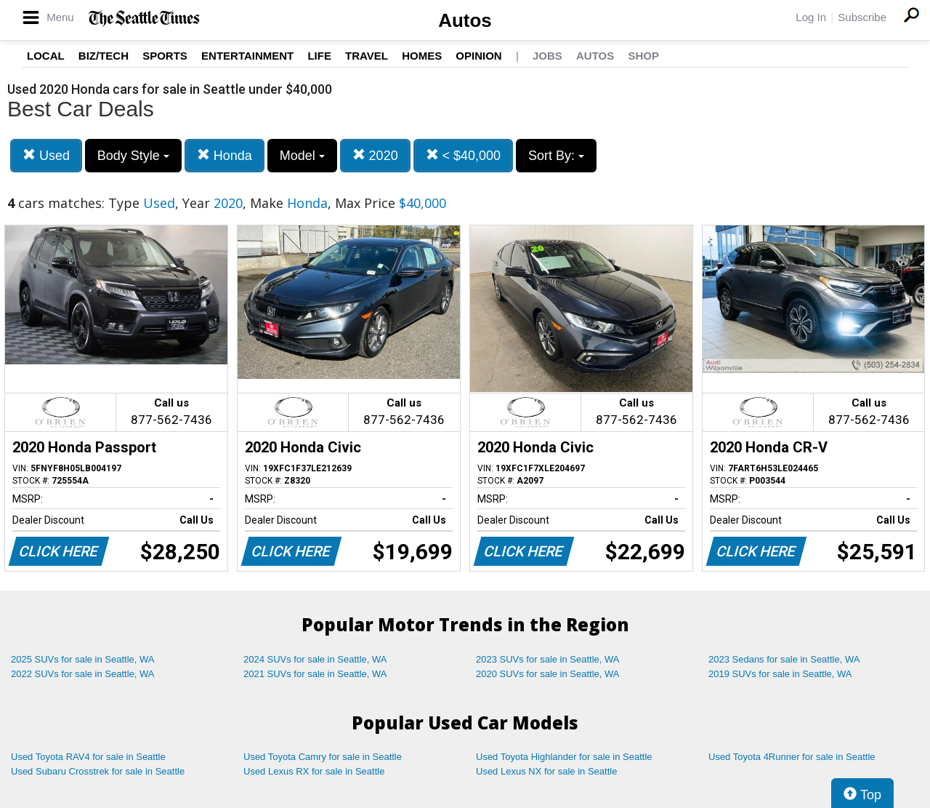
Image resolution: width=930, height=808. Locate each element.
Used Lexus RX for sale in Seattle (313, 771)
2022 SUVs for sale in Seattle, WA (83, 673)
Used (46, 155)
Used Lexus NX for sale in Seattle (546, 771)
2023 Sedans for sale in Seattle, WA (784, 659)
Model (302, 155)
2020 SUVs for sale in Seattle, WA (548, 673)
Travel (366, 55)
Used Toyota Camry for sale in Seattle (322, 756)
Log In (811, 17)
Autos (465, 20)
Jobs (547, 55)
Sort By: (556, 155)
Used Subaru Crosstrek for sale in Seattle (98, 771)
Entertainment (247, 55)
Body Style (133, 155)
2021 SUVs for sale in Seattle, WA (315, 673)
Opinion (478, 55)
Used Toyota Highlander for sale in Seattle (564, 756)
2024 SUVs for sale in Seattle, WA (315, 659)
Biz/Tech (103, 55)
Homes (422, 55)
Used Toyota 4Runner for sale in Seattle (792, 756)
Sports (164, 55)
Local (46, 55)
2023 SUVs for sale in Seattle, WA (548, 659)
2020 (375, 155)
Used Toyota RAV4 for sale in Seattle (88, 756)
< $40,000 (463, 155)
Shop (643, 55)
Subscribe (862, 17)
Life (319, 55)
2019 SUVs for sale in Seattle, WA (780, 673)
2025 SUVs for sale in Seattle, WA (83, 659)
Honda (224, 155)
